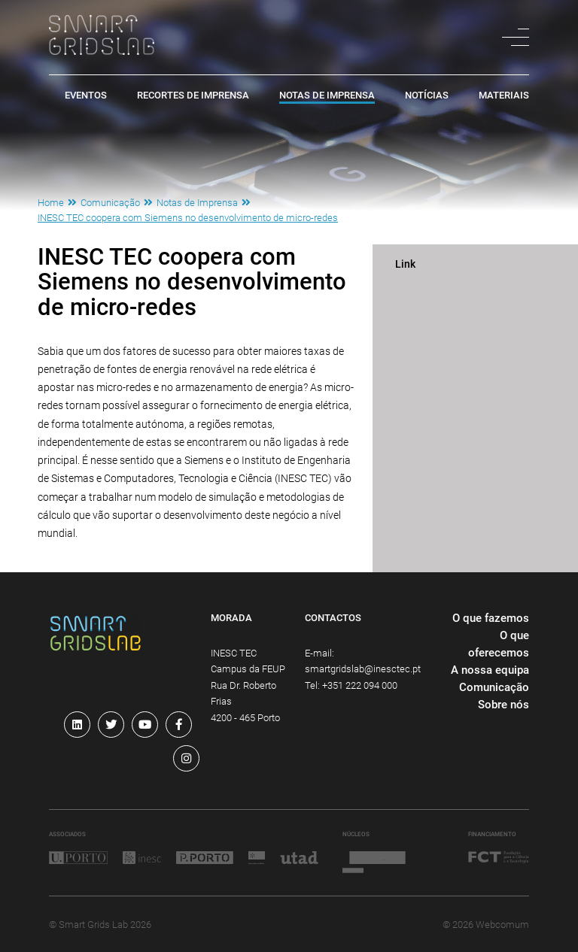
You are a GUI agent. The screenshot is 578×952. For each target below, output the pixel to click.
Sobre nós (503, 704)
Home (51, 202)
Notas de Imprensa (327, 95)
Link (405, 264)
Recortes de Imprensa (193, 95)
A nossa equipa (490, 670)
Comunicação (110, 202)
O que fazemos (490, 618)
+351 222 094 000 (359, 685)
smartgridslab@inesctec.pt (363, 669)
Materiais (504, 95)
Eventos (86, 95)
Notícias (427, 95)
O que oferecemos (498, 644)
